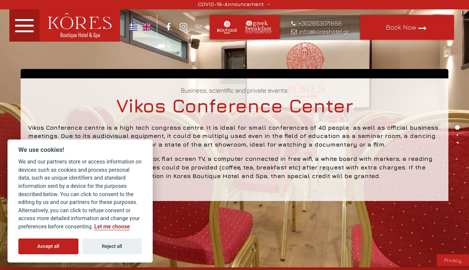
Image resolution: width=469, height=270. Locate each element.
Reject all (112, 246)
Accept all (48, 246)
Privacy (452, 260)
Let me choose (112, 227)
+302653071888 (320, 23)
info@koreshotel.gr (324, 31)
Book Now (407, 27)
